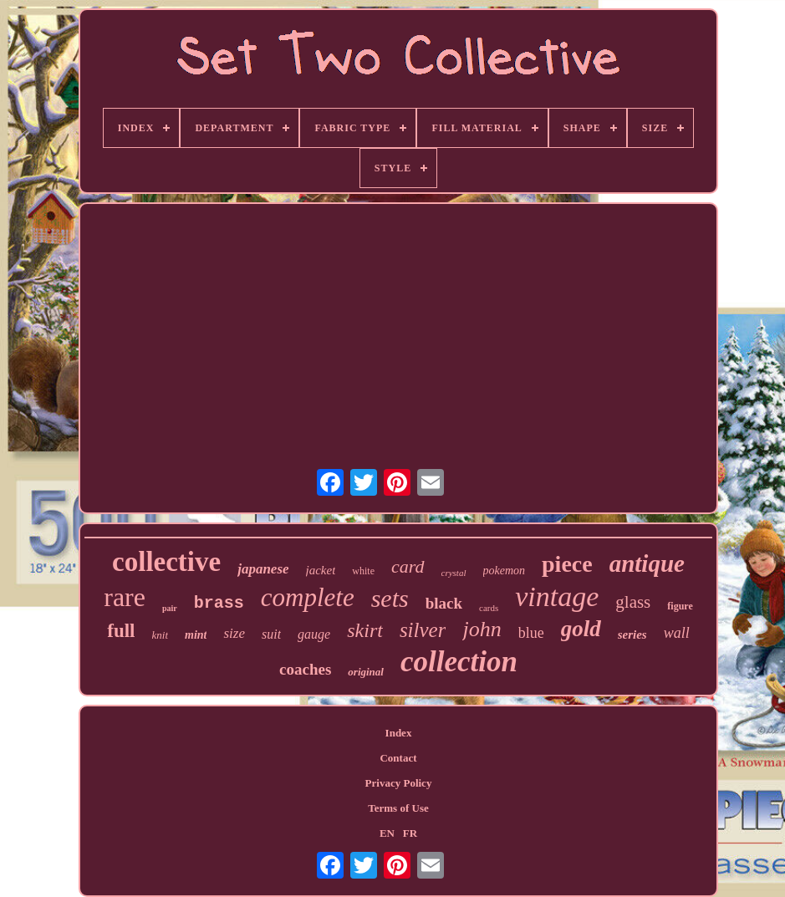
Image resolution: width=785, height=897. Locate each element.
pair (169, 608)
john (481, 629)
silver (423, 630)
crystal (453, 573)
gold (581, 628)
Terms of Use (398, 808)
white (363, 571)
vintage (557, 596)
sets (390, 598)
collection (458, 661)
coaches (305, 669)
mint (195, 635)
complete (307, 597)
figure (679, 606)
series (632, 634)
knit (160, 635)
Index (398, 732)
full (121, 630)
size (234, 633)
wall (677, 632)
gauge (314, 634)
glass (632, 602)
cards (488, 608)
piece (567, 564)
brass (219, 603)
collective (166, 562)
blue (531, 632)
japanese (262, 569)
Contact (398, 758)
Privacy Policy (398, 783)
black (444, 603)
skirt (365, 630)
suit (271, 634)
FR (410, 833)
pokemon (504, 570)
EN (387, 833)
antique (647, 563)
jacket (321, 570)
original (366, 671)
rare (124, 597)
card (408, 566)
